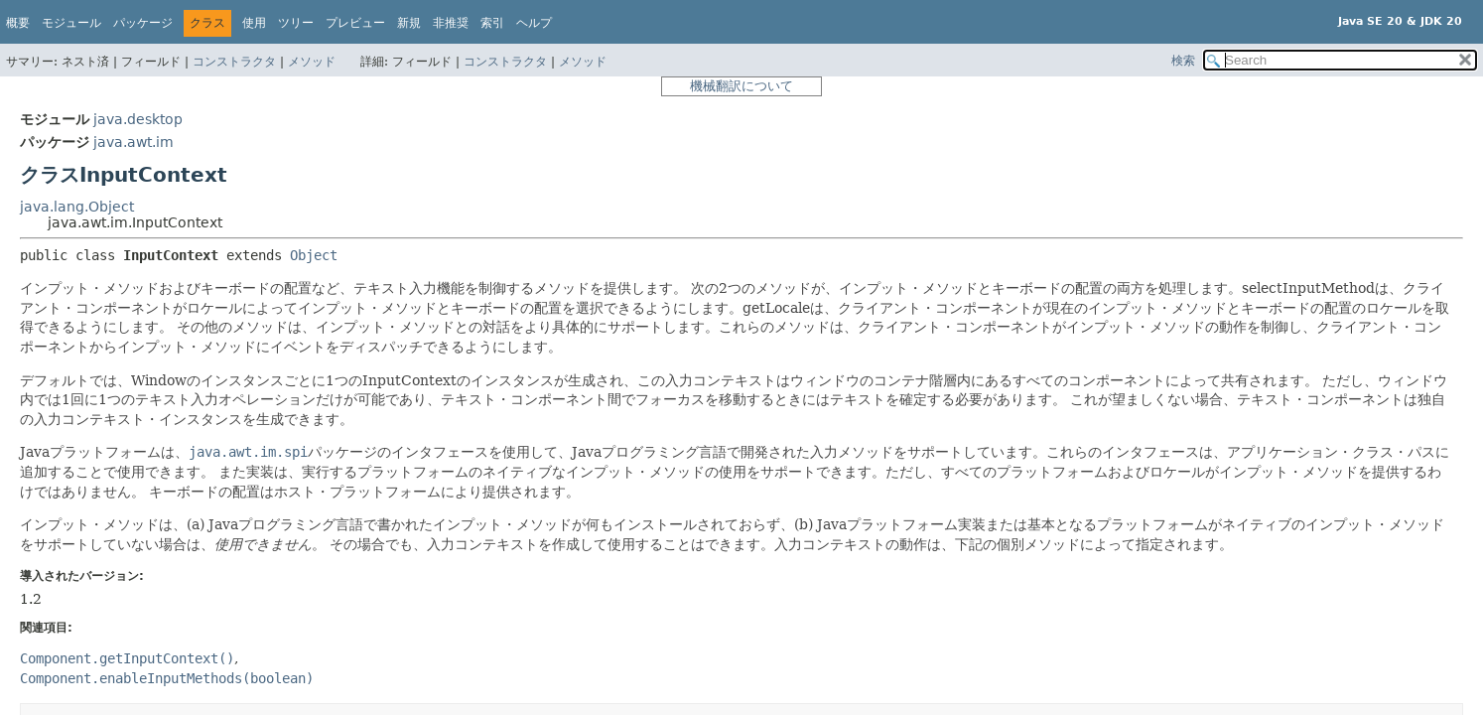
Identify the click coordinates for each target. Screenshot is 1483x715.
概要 (18, 23)
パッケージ (143, 23)
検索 (1183, 61)
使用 (254, 23)
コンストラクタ (234, 62)
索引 (492, 23)
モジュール (71, 23)
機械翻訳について (741, 85)
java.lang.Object (77, 206)
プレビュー (355, 23)
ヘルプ (534, 23)
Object (313, 255)
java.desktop (138, 119)
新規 (409, 23)
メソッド (312, 62)
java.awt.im (133, 142)
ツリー (296, 23)
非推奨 (451, 23)
